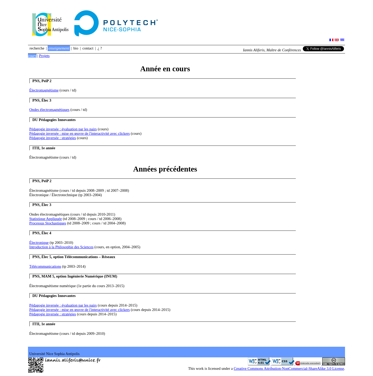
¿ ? (100, 48)
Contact (87, 48)
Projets (44, 56)
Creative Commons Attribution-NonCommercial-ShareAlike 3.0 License (289, 368)
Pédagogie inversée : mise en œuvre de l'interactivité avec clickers (79, 133)
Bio (75, 48)
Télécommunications (45, 266)
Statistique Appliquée (45, 219)
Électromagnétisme (44, 90)
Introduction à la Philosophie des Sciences (61, 247)
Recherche (37, 48)
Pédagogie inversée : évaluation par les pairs (63, 129)
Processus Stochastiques (47, 223)
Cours (32, 56)
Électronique (39, 242)
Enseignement (58, 48)
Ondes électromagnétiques (49, 110)
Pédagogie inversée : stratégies (52, 138)
